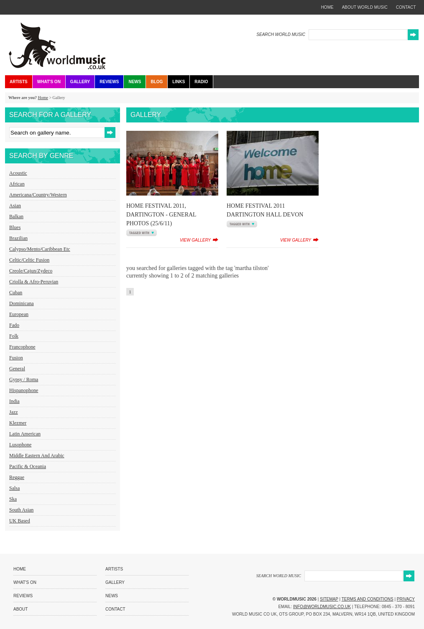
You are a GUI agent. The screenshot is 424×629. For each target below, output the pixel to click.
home (327, 7)
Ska (13, 499)
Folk (13, 336)
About (20, 609)
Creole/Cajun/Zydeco (30, 271)
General (17, 369)
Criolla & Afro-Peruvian (33, 282)
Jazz (13, 412)
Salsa (14, 488)
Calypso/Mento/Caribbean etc (39, 249)
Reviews (109, 81)
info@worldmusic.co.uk (322, 606)
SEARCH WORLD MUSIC (280, 34)
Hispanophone (23, 390)
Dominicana (21, 303)
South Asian (21, 510)
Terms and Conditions (367, 599)
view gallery (195, 240)
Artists (19, 81)
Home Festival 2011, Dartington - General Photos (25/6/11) (161, 215)
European (18, 314)
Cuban (15, 292)
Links (178, 81)
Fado (14, 325)
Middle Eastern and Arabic (36, 455)
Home (43, 97)
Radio (201, 81)
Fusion (16, 358)
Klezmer (17, 423)
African (17, 184)
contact (406, 7)
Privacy (406, 599)
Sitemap (329, 599)
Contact (115, 609)
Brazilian (18, 238)
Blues (14, 227)
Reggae (16, 477)
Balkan (16, 216)
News (134, 81)
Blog (157, 81)
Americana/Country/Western (38, 195)
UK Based (19, 521)
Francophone (22, 347)
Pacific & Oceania (27, 466)
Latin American (25, 434)
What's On (49, 81)
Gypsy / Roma (23, 379)
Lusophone (20, 445)
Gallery (80, 81)
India (14, 401)
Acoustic (18, 173)
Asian (15, 206)
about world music (365, 7)
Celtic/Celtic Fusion (29, 260)
